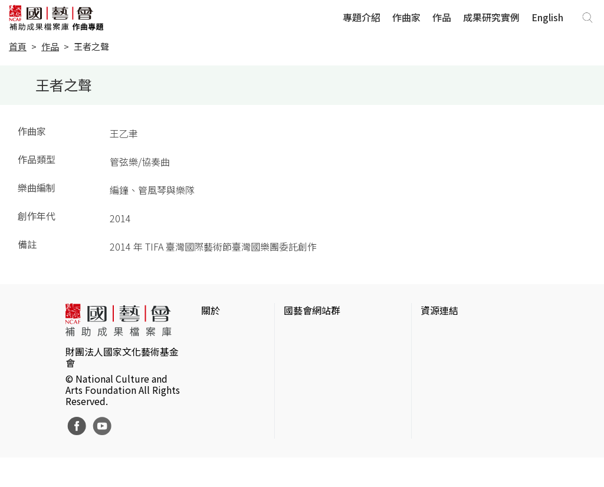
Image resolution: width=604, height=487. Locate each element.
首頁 (18, 46)
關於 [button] (210, 310)
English (547, 17)
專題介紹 (361, 17)
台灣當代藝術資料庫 (463, 334)
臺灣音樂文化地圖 (458, 390)
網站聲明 (220, 352)
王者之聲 (91, 46)
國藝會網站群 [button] (312, 310)
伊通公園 (439, 352)
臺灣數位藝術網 (454, 371)
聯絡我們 (220, 371)
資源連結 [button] (439, 310)
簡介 (210, 334)
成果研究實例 (491, 17)
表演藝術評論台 (317, 371)
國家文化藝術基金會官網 (336, 334)
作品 (441, 17)
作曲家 (406, 17)
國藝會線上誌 (312, 352)
